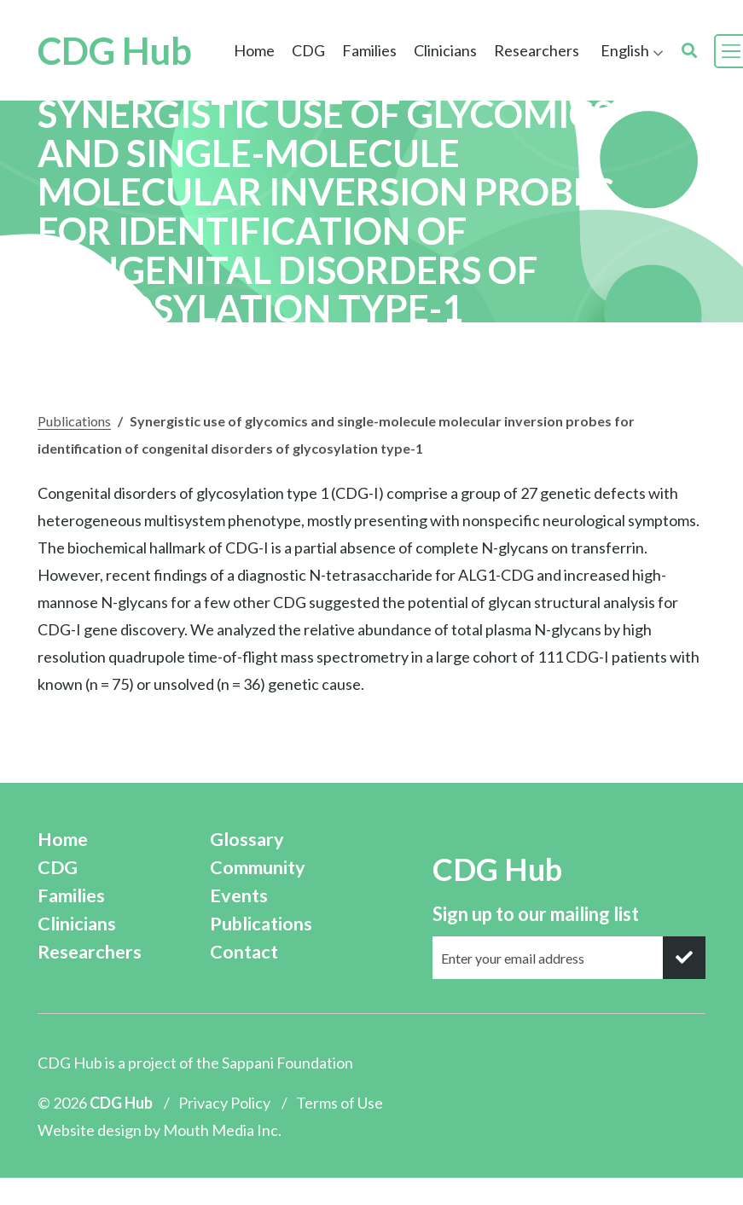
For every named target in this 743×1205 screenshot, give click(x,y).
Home (254, 50)
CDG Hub (115, 51)
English (625, 50)
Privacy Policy (224, 1102)
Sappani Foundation (287, 1062)
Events (239, 895)
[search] (689, 51)
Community (257, 867)
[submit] (684, 957)
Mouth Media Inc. (222, 1130)
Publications (74, 421)
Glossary (247, 839)
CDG (308, 50)
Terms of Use (339, 1102)
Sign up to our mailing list (535, 913)
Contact (244, 952)
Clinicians (445, 50)
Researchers (536, 50)
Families (369, 50)
